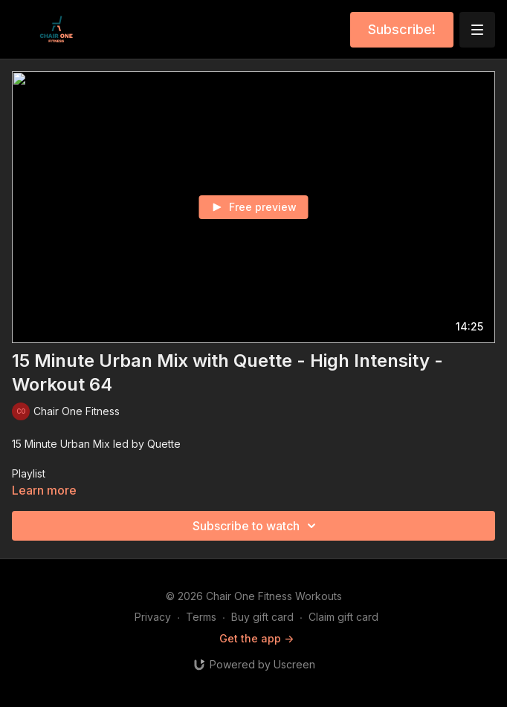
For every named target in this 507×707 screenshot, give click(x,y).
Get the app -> (256, 638)
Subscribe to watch (256, 526)
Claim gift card (343, 616)
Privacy (153, 616)
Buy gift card (262, 616)
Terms (201, 616)
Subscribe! (402, 29)
